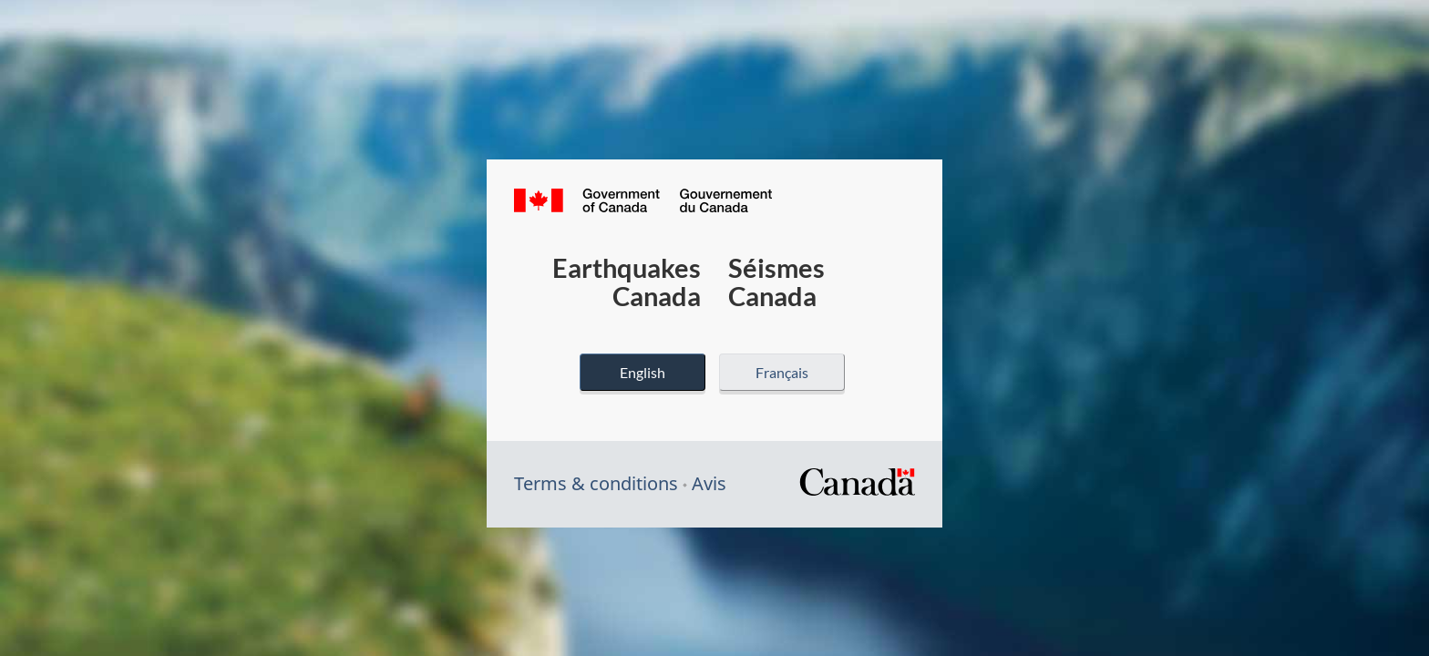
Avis (709, 483)
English (642, 372)
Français (782, 372)
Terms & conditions (596, 483)
